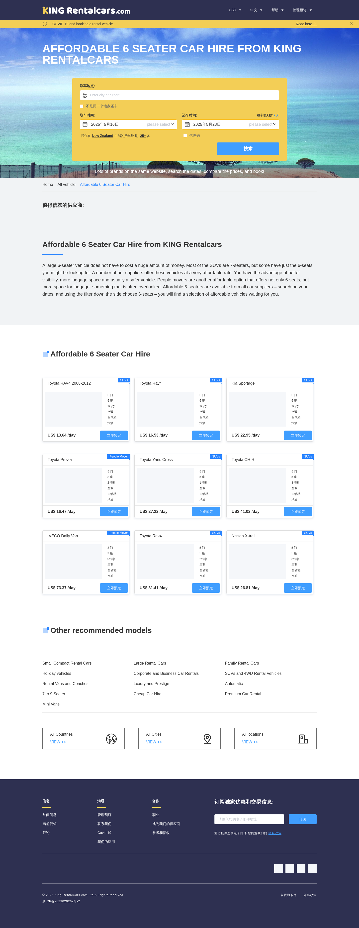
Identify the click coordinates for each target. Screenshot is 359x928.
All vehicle (67, 184)
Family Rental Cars (242, 663)
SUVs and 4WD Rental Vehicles (253, 673)
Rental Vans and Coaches (65, 684)
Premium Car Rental (243, 694)
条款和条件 (289, 895)
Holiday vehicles (56, 673)
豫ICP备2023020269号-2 (61, 901)
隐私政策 (310, 895)
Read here (306, 24)
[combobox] (179, 95)
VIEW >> (58, 742)
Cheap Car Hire (147, 694)
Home (47, 184)
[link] (47, 185)
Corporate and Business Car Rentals (166, 673)
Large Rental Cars (150, 663)
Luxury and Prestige (151, 684)
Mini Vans (51, 704)
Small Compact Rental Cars (66, 663)
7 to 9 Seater (53, 694)
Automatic (234, 684)
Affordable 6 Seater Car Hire (105, 184)
